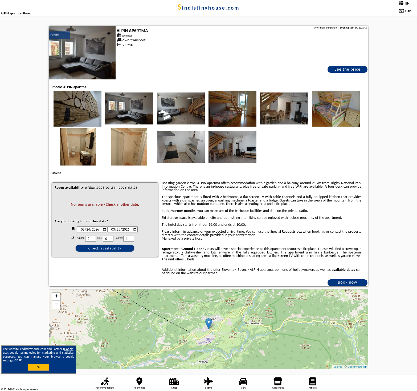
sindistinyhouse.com (209, 8)
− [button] (56, 305)
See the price (347, 69)
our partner (207, 273)
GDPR (18, 360)
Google (68, 349)
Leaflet (338, 366)
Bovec (54, 35)
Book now (347, 282)
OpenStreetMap (357, 366)
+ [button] (56, 297)
